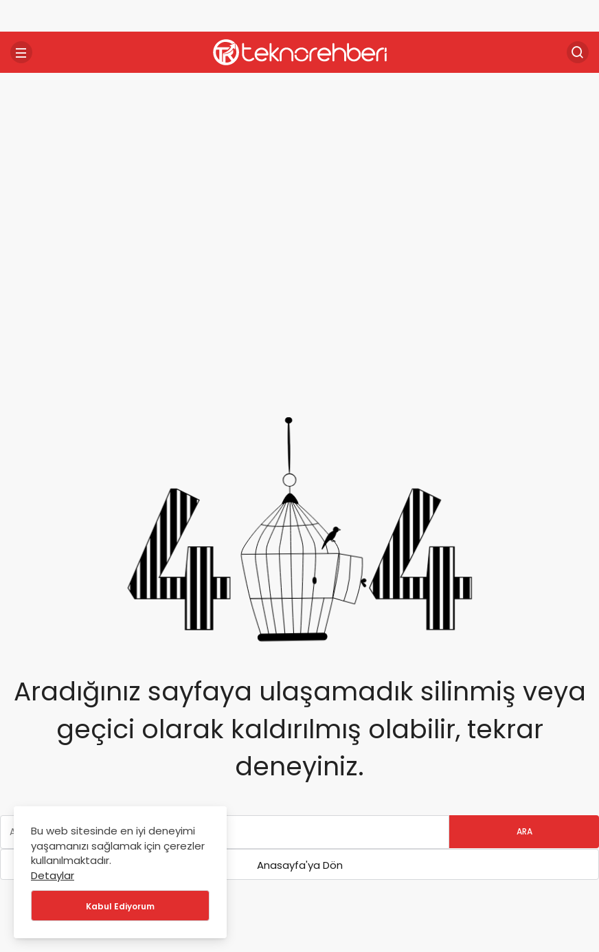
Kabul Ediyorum (120, 906)
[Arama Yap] (578, 52)
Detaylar (52, 875)
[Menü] (21, 52)
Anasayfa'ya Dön (300, 865)
